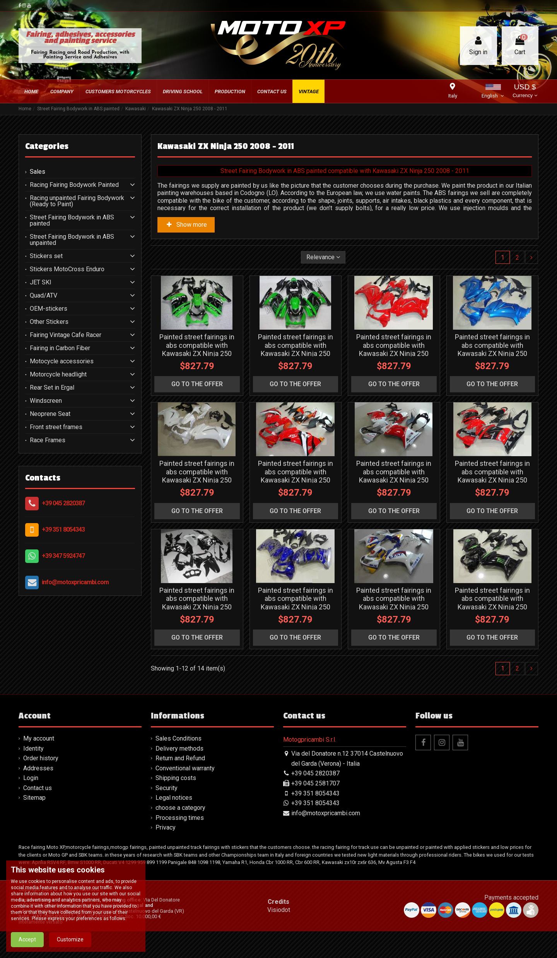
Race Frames (47, 440)
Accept (27, 939)
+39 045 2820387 (63, 503)
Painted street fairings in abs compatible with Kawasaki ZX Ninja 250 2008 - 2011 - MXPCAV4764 (295, 476)
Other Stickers (49, 322)
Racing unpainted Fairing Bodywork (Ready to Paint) (77, 201)
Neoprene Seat (50, 414)
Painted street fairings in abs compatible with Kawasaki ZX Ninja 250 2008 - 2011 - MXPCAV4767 (295, 602)
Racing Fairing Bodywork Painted (74, 185)
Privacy (165, 827)
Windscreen (46, 401)
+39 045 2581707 (315, 783)
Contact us (37, 788)
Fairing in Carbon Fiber (60, 348)
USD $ (525, 91)
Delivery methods (179, 748)
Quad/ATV (43, 296)
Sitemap (34, 797)
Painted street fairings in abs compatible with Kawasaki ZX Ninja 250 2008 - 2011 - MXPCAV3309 (197, 349)
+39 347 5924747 (63, 555)
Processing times (179, 817)
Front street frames (56, 427)
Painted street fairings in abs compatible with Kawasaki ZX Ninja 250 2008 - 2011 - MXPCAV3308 (197, 602)
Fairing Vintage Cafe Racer (65, 335)
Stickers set (46, 256)
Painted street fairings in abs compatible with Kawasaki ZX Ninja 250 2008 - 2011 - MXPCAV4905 (295, 349)
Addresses (38, 768)
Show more (186, 224)
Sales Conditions (178, 738)
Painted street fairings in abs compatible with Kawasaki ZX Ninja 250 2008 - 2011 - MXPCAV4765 (394, 476)
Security (166, 788)
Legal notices (173, 797)
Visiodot (278, 910)
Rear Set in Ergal (52, 388)
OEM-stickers (48, 309)
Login (30, 778)
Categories (46, 146)
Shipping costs (175, 778)
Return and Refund (180, 758)
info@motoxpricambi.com (75, 582)
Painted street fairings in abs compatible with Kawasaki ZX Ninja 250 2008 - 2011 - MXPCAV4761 (394, 349)
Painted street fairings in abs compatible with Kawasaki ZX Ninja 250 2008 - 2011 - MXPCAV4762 (492, 349)
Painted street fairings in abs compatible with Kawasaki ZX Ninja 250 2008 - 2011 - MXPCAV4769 (492, 602)
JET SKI (40, 282)
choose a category (180, 807)
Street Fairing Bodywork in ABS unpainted (72, 240)
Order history (40, 758)
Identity (33, 748)
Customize (70, 939)
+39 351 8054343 (63, 529)
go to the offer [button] (197, 384)
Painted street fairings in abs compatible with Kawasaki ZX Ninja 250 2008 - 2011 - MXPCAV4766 (492, 476)
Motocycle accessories (62, 361)
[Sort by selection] (323, 257)
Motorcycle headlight (58, 374)
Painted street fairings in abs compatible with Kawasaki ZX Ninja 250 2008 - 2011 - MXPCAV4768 (394, 602)
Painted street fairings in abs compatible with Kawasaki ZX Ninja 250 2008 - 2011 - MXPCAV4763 (197, 476)
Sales (37, 172)
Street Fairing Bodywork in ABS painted (72, 220)
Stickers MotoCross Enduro (67, 269)
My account (38, 738)
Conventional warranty (185, 768)
